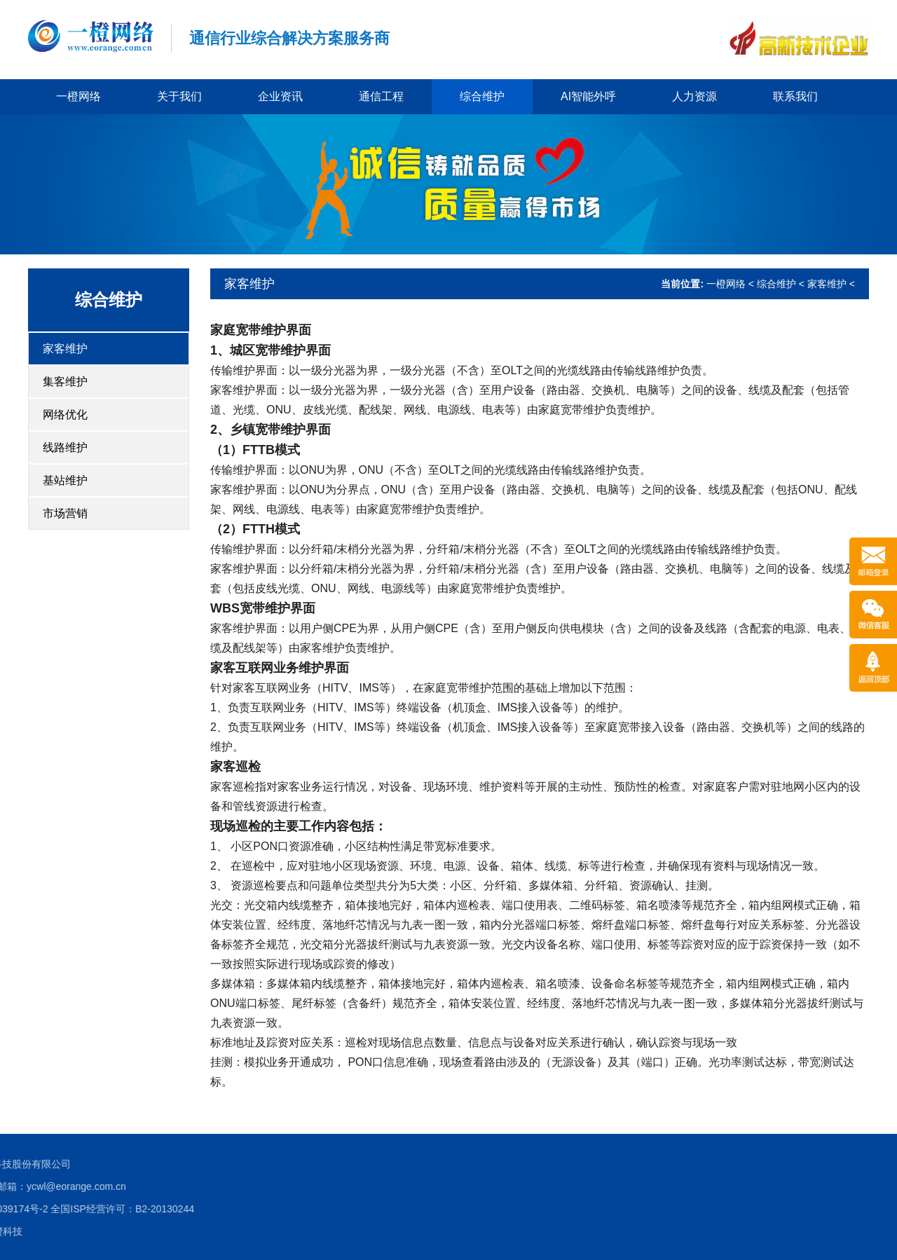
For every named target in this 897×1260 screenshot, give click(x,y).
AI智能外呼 (588, 96)
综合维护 (482, 96)
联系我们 (795, 96)
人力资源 (694, 96)
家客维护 (65, 349)
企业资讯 (280, 96)
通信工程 (381, 96)
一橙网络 (78, 96)
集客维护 (65, 382)
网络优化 (65, 414)
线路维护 (65, 447)
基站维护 (65, 480)
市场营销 (65, 513)
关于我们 (179, 96)
